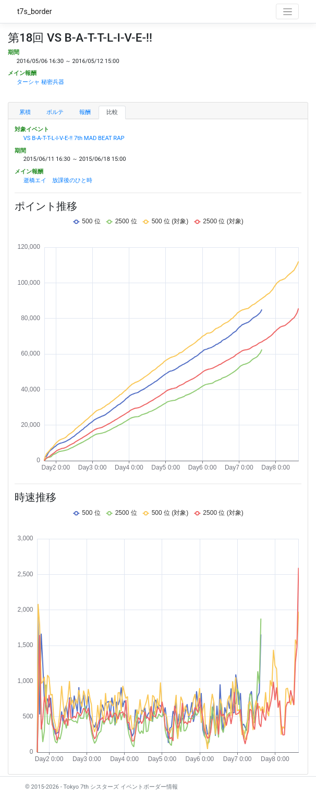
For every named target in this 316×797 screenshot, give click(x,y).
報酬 (85, 112)
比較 (112, 112)
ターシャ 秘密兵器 (40, 82)
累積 (25, 112)
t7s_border (34, 11)
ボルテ (55, 112)
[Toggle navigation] (287, 11)
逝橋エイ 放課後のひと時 (57, 180)
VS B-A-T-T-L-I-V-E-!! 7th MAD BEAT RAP (74, 138)
